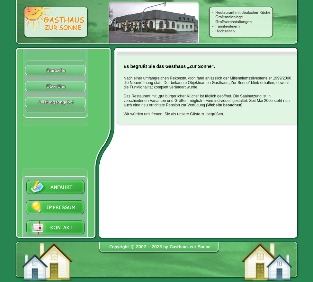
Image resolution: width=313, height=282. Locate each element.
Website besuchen (224, 105)
